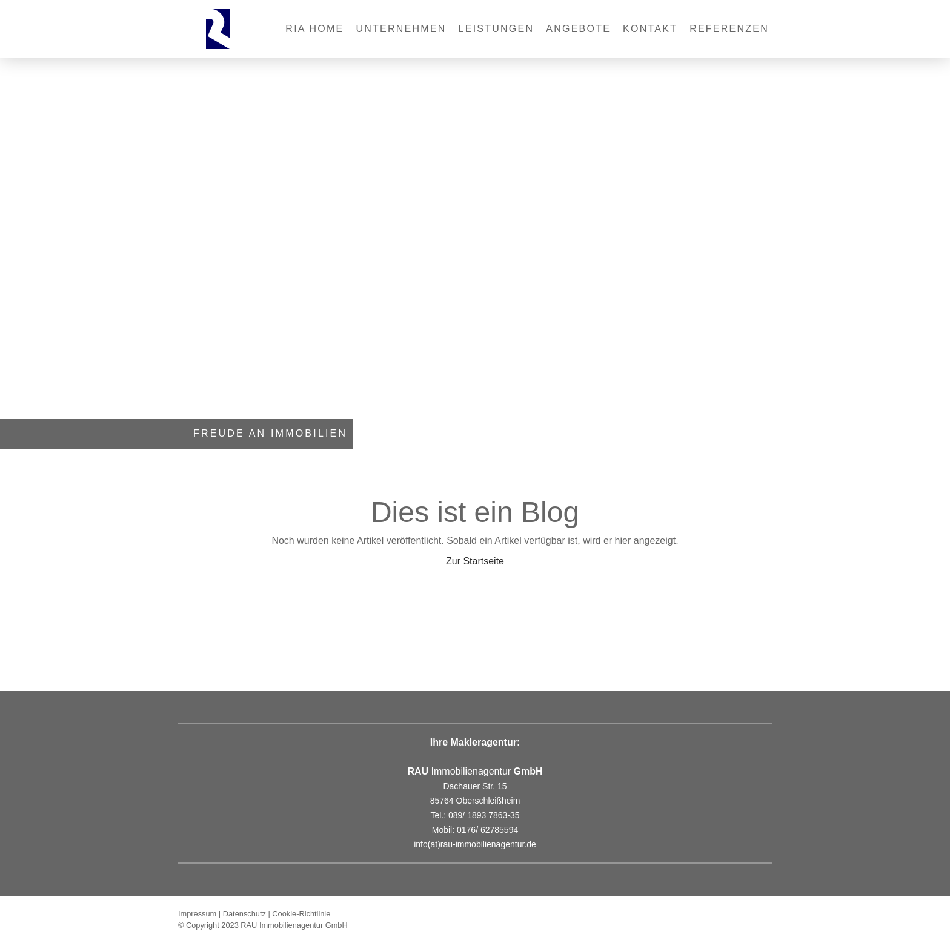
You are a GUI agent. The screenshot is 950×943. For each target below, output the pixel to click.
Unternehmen (401, 29)
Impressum (197, 913)
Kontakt (650, 29)
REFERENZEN (729, 29)
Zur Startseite (475, 561)
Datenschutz (244, 913)
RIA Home (314, 29)
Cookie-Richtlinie (301, 913)
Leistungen (496, 29)
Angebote (578, 29)
